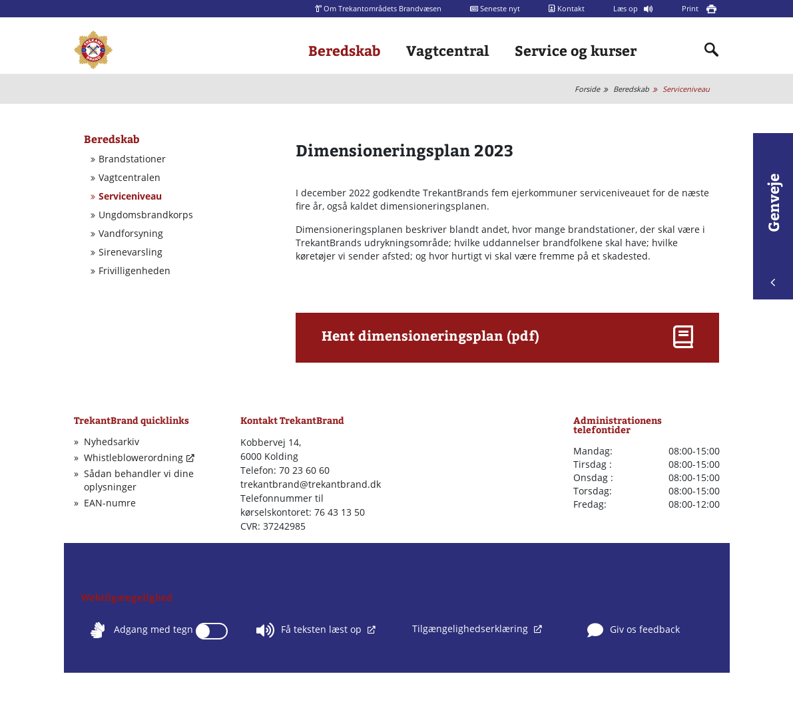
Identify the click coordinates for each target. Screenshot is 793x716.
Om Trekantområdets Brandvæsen (378, 8)
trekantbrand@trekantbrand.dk (310, 484)
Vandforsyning (131, 233)
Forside (587, 89)
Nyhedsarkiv (111, 441)
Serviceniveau (686, 89)
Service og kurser (576, 50)
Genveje (773, 230)
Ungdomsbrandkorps (146, 215)
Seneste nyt (495, 8)
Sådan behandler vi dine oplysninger (139, 480)
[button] (507, 340)
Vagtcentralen (129, 177)
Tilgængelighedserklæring (471, 628)
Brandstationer (132, 159)
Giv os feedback (633, 630)
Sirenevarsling (130, 252)
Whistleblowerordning (133, 457)
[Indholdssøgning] (711, 50)
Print (691, 8)
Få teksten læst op (310, 630)
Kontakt (567, 8)
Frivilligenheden (134, 270)
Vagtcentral (447, 50)
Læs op (626, 8)
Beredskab (344, 50)
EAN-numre (110, 502)
